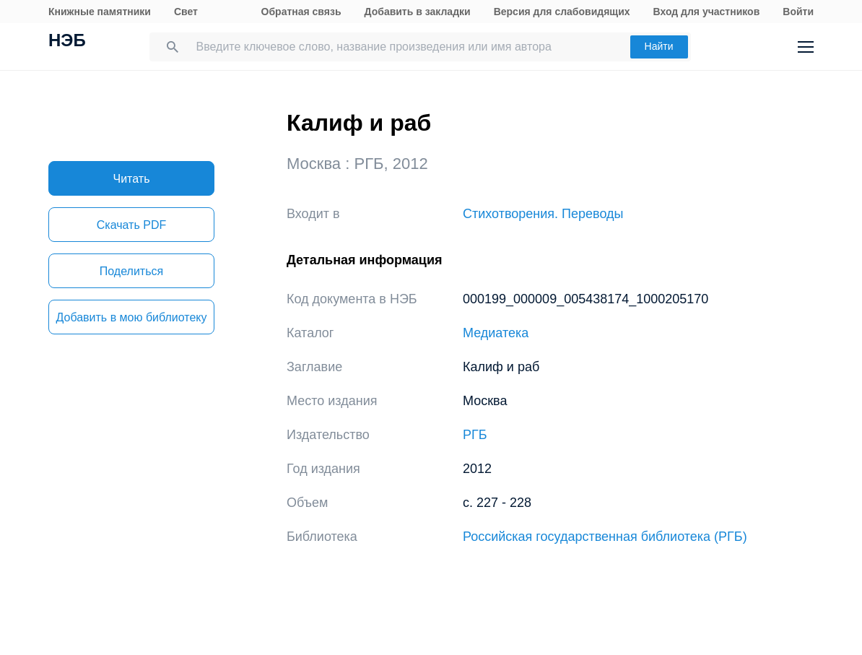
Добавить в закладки (418, 11)
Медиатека (495, 333)
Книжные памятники (99, 11)
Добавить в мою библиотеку (131, 317)
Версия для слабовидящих (562, 11)
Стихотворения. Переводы (543, 214)
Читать (131, 179)
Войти (798, 11)
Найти (659, 46)
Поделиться (131, 271)
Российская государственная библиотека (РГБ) (605, 536)
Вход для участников (706, 11)
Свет (186, 11)
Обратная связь (301, 11)
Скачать (131, 225)
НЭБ (67, 42)
